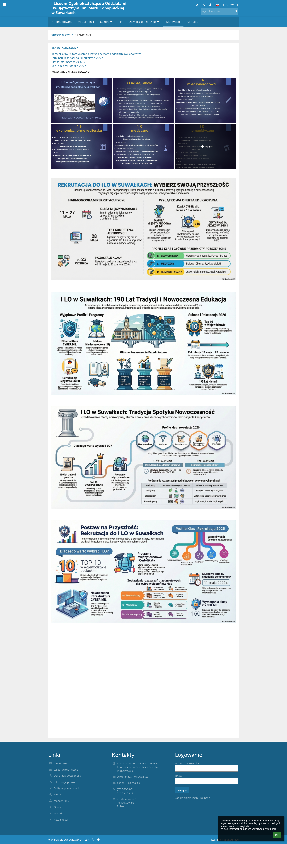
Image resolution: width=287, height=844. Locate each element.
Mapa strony (61, 801)
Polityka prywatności (66, 788)
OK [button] (277, 835)
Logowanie (231, 5)
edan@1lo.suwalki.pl (129, 783)
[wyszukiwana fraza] (220, 11)
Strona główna (62, 35)
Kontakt (58, 813)
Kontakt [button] (192, 21)
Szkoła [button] (106, 21)
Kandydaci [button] (173, 21)
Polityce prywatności (265, 829)
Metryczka (60, 794)
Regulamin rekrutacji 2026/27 (68, 66)
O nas (57, 807)
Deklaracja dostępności (67, 775)
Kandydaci (84, 35)
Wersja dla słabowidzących (65, 839)
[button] (217, 4)
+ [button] (198, 4)
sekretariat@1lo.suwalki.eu (133, 776)
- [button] (204, 4)
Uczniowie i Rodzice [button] (144, 21)
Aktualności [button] (86, 21)
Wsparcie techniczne (66, 769)
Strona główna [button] (62, 21)
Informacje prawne (65, 782)
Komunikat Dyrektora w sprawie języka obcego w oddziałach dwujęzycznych (96, 54)
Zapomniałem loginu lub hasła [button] (192, 798)
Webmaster (61, 763)
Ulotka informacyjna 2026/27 (68, 62)
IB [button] (120, 21)
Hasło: (178, 776)
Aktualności (61, 819)
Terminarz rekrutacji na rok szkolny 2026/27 (77, 58)
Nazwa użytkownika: (187, 763)
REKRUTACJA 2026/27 (64, 48)
